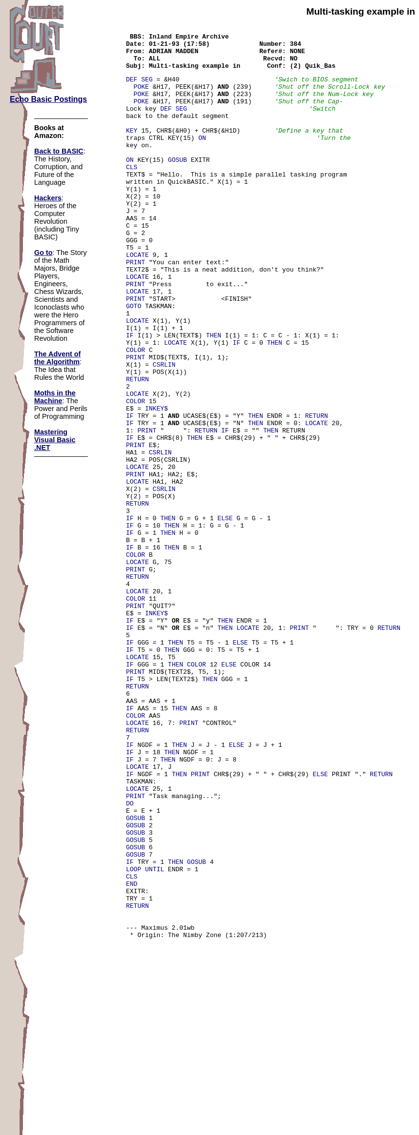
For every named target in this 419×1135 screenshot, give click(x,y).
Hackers (48, 198)
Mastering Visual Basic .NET (55, 439)
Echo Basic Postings (48, 99)
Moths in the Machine (55, 397)
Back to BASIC (59, 151)
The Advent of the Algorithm (57, 358)
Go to (43, 252)
